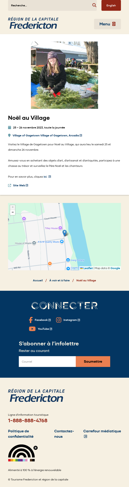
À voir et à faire (59, 280)
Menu (107, 24)
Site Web (20, 185)
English (111, 5)
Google (115, 268)
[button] (64, 233)
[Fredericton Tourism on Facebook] (40, 320)
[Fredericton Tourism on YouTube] (40, 329)
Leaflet (86, 268)
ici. (47, 176)
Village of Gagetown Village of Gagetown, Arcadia (47, 136)
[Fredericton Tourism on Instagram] (68, 320)
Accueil (38, 280)
